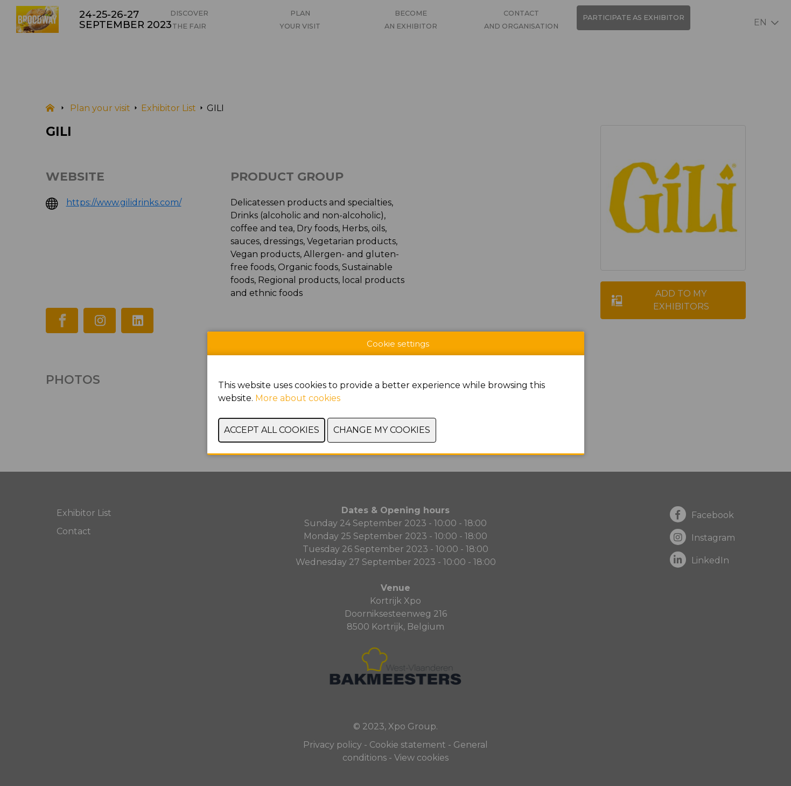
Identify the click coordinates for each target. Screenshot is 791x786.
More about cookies (297, 398)
